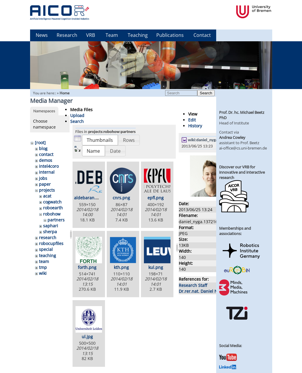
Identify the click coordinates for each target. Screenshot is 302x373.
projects (47, 190)
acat (47, 196)
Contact (202, 35)
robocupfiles (51, 243)
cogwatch (52, 202)
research (47, 237)
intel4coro (49, 166)
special (46, 249)
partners (56, 220)
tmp (43, 267)
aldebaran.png (88, 198)
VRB (90, 35)
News (42, 35)
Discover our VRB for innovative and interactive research (242, 172)
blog (43, 148)
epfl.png (155, 198)
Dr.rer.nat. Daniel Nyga (201, 291)
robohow (51, 214)
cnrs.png (121, 198)
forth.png (87, 267)
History (195, 126)
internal (47, 172)
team (44, 261)
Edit (192, 120)
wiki (43, 273)
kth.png (121, 267)
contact (46, 154)
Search (206, 93)
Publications (170, 35)
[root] (40, 142)
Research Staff (193, 285)
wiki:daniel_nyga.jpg (206, 139)
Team (112, 35)
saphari (50, 226)
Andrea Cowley (232, 137)
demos (45, 160)
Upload (77, 115)
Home (65, 93)
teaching (47, 255)
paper (45, 184)
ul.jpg (87, 336)
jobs (43, 178)
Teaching (138, 35)
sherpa (50, 231)
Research (67, 35)
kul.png (155, 267)
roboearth (53, 208)
